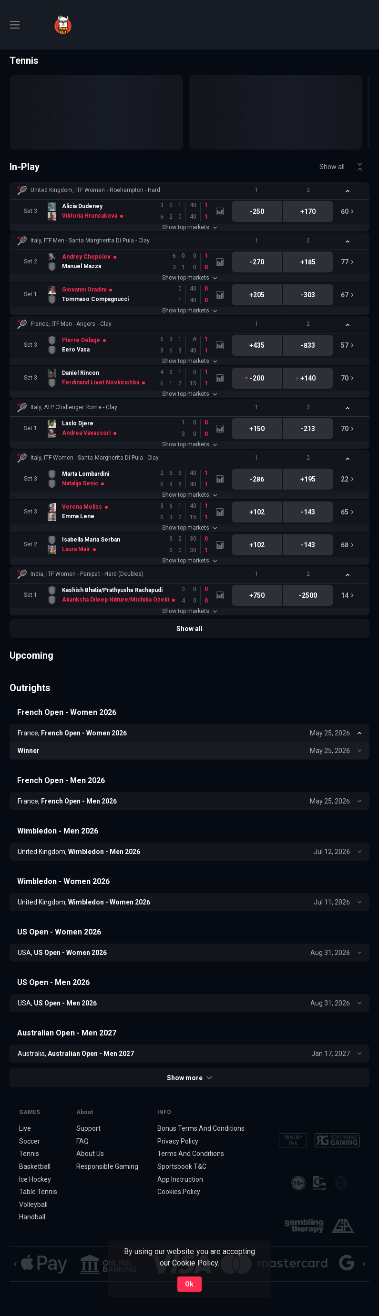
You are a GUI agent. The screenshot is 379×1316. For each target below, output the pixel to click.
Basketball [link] (35, 1166)
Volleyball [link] (33, 1204)
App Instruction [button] (180, 1179)
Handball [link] (32, 1217)
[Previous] (15, 1264)
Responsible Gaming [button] (107, 1166)
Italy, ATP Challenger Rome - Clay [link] (74, 407)
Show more (189, 1078)
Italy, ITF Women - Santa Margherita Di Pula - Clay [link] (95, 457)
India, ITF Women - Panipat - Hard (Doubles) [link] (87, 574)
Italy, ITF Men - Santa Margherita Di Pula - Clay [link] (90, 240)
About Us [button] (90, 1153)
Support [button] (88, 1128)
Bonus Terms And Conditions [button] (201, 1128)
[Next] (363, 1264)
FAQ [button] (82, 1141)
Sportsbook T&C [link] (181, 1166)
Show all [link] (332, 167)
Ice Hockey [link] (35, 1179)
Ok (189, 1284)
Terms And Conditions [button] (190, 1153)
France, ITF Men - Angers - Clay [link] (71, 324)
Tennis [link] (29, 1153)
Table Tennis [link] (38, 1191)
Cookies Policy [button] (178, 1191)
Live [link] (25, 1128)
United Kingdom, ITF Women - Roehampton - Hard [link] (95, 190)
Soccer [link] (29, 1141)
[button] (189, 190)
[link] (63, 24)
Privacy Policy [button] (177, 1141)
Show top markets (189, 227)
